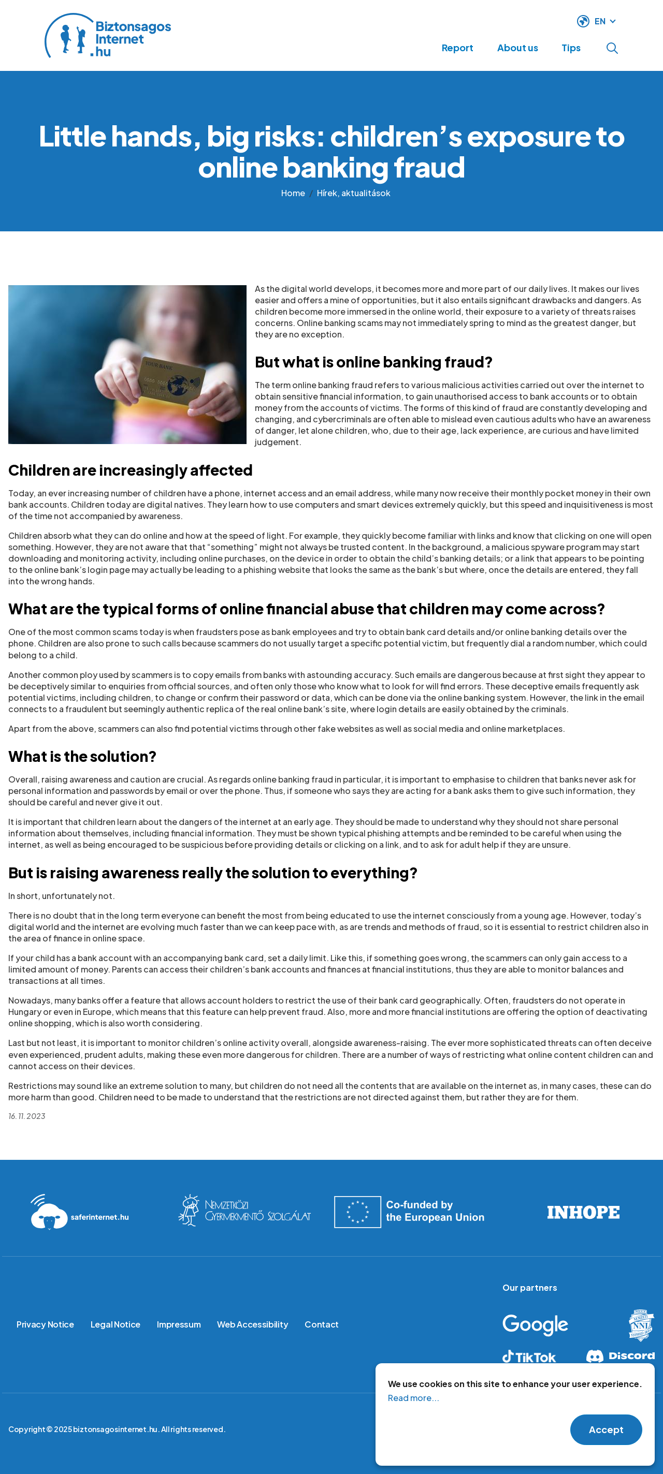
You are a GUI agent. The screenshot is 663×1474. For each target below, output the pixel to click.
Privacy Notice (45, 1324)
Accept (606, 1438)
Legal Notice (115, 1324)
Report (441, 47)
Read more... (413, 1406)
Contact (322, 1324)
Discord (620, 1356)
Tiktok (537, 1356)
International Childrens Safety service (245, 1212)
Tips (568, 47)
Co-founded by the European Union (414, 1212)
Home (293, 192)
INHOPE (583, 1212)
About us (507, 47)
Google (551, 1326)
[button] (127, 364)
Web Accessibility (252, 1324)
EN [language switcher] (600, 19)
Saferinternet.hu (79, 1212)
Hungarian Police (633, 1325)
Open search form (612, 48)
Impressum (178, 1324)
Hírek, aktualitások (354, 192)
